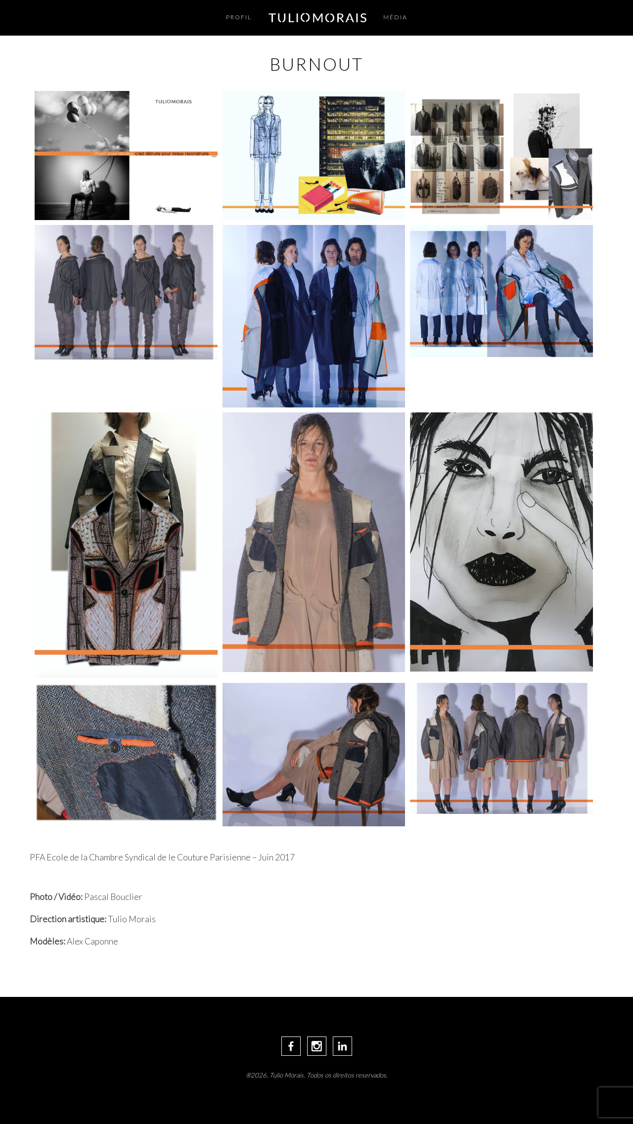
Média (395, 17)
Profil (239, 17)
